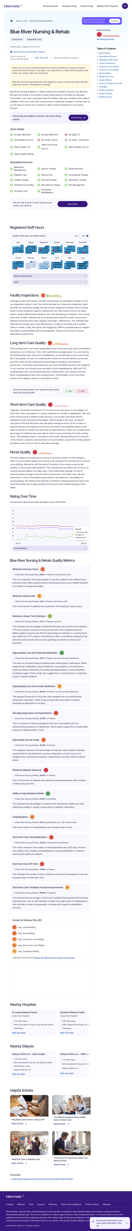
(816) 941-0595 (18, 1074)
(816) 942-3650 (67, 1073)
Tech (31, 1204)
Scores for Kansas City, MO (110, 83)
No (81, 391)
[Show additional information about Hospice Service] (29, 146)
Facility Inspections (107, 63)
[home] (13, 6)
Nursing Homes (50, 6)
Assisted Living (69, 6)
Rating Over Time (106, 76)
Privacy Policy (92, 1204)
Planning (53, 1204)
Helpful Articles (105, 97)
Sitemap (107, 1204)
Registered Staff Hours (108, 60)
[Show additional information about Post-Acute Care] (47, 148)
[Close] (127, 1223)
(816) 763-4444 (41, 58)
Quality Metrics (105, 80)
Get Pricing (78, 117)
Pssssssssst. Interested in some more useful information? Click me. (109, 1223)
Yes (68, 391)
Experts (41, 1204)
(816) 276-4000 (67, 1033)
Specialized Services (107, 56)
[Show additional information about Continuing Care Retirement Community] (79, 134)
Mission (21, 1204)
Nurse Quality (105, 73)
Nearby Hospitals (106, 90)
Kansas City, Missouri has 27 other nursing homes (54, 958)
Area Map (103, 87)
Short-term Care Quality (109, 70)
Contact (9, 1204)
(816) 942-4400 (18, 1033)
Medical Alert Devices (107, 6)
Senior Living (87, 6)
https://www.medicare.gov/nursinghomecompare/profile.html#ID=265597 (42, 1179)
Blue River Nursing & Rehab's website (27, 52)
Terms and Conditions (71, 1204)
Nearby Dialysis (105, 93)
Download (114, 21)
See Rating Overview (105, 39)
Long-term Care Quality (109, 66)
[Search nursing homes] (125, 6)
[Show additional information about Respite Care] (87, 146)
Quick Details (104, 53)
